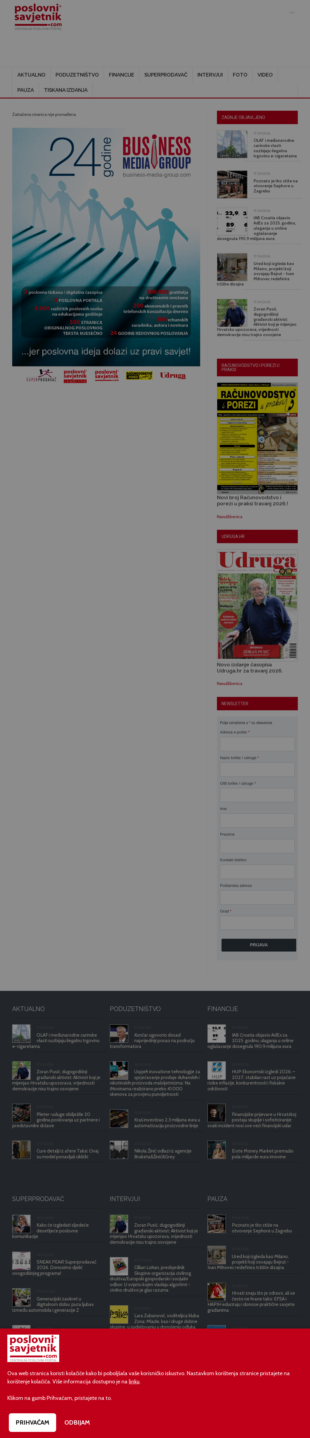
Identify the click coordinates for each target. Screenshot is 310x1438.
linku (134, 1381)
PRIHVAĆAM (32, 1422)
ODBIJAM (77, 1422)
